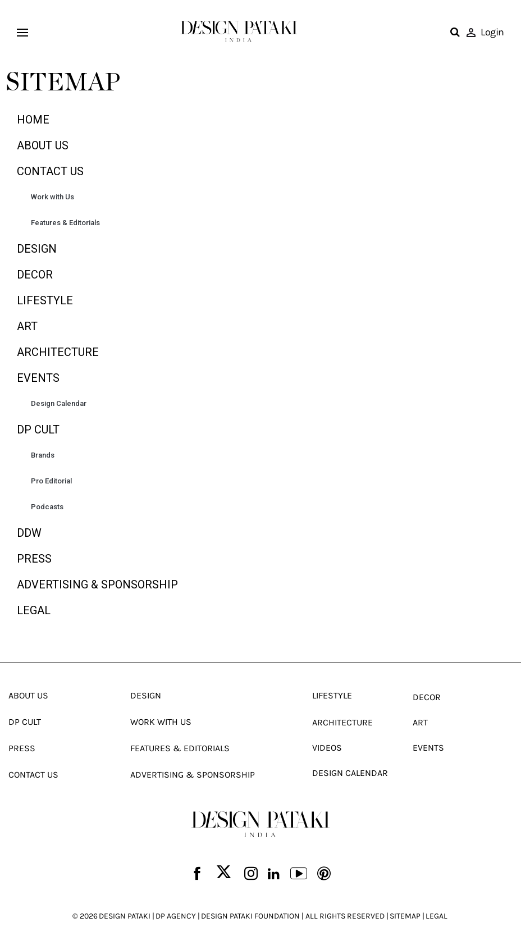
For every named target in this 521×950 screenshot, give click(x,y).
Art (27, 326)
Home (33, 119)
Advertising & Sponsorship (97, 584)
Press (34, 558)
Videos (327, 747)
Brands (42, 455)
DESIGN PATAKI (124, 916)
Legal (34, 610)
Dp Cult (38, 429)
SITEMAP (405, 916)
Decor (35, 274)
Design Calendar (58, 403)
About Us (42, 145)
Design (37, 248)
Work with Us (52, 197)
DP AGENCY (176, 916)
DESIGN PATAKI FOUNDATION (250, 916)
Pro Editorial (51, 481)
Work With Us (160, 721)
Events (38, 378)
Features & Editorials (65, 222)
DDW (29, 533)
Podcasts (47, 507)
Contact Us (50, 171)
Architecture (58, 352)
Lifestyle (45, 300)
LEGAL (436, 916)
